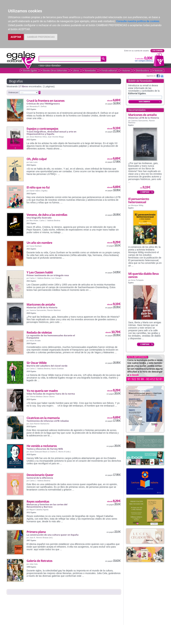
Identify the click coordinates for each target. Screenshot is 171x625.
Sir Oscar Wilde (37, 363)
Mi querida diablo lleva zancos (143, 275)
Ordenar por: (13, 92)
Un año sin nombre (39, 243)
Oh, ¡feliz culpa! (37, 159)
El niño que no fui (38, 187)
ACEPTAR (16, 37)
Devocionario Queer (40, 475)
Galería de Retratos (39, 561)
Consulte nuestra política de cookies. (138, 21)
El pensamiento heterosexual (138, 200)
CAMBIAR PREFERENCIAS (41, 37)
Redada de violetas (39, 332)
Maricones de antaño (41, 304)
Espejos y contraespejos (42, 129)
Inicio (42, 65)
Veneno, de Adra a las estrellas (47, 215)
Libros (47, 65)
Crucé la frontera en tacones (45, 101)
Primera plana (36, 532)
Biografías (56, 65)
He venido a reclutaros (42, 446)
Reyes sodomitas (38, 501)
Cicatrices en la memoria (43, 418)
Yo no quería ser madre (42, 391)
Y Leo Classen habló (40, 272)
